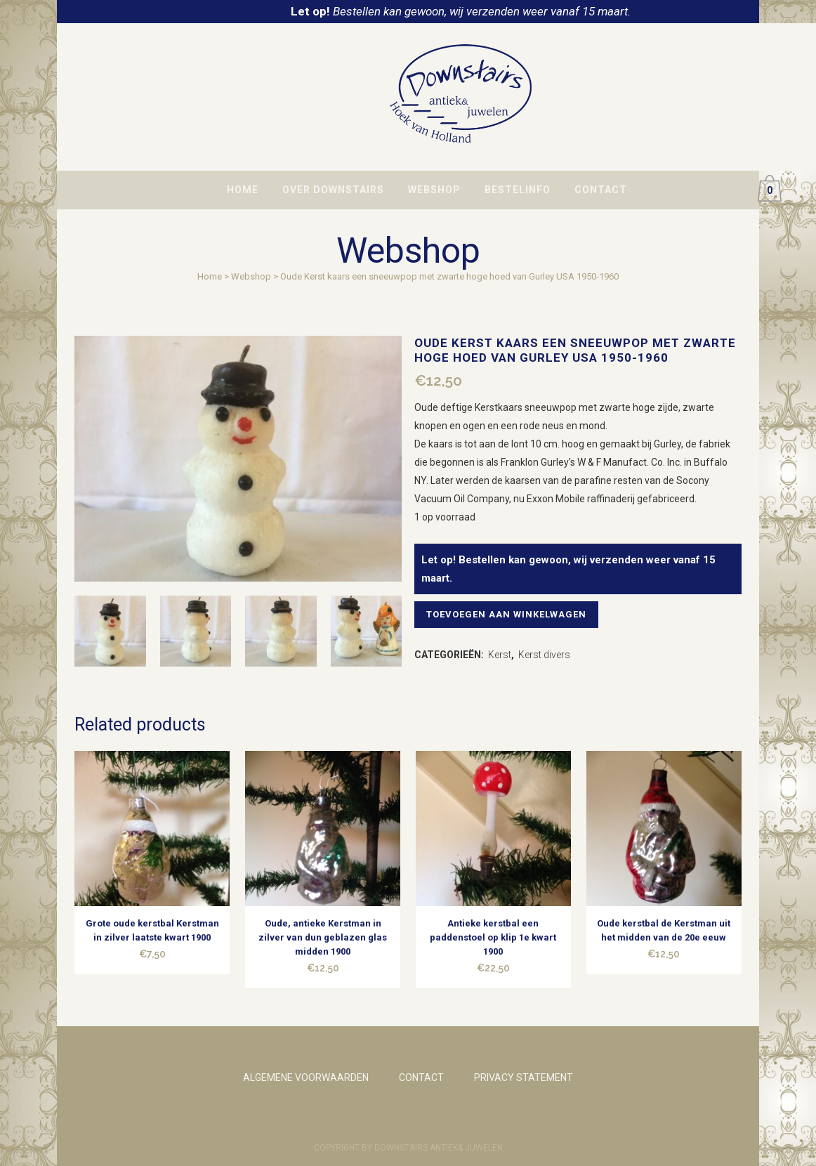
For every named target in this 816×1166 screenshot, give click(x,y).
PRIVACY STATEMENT (523, 1077)
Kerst (499, 654)
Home (209, 276)
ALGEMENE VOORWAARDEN (306, 1077)
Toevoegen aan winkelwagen (510, 614)
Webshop (251, 276)
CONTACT (421, 1077)
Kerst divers (544, 654)
